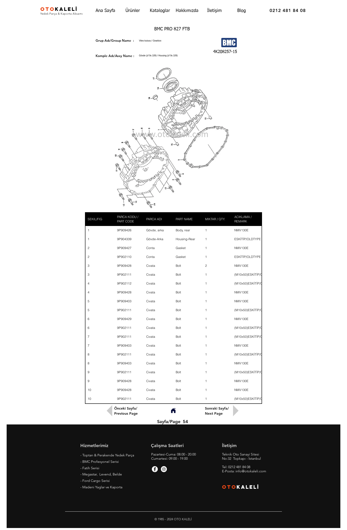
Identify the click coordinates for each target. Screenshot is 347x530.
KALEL (59, 9)
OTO (229, 487)
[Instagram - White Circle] (164, 469)
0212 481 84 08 (239, 467)
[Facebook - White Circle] (155, 469)
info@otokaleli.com (250, 471)
